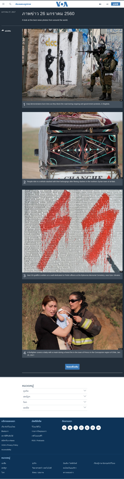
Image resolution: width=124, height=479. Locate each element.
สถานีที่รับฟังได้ (7, 436)
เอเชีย (3, 463)
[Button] (6, 31)
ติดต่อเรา (5, 431)
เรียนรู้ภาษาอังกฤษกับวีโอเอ (104, 463)
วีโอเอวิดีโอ (36, 427)
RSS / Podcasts (38, 440)
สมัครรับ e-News (8, 440)
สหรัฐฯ (4, 468)
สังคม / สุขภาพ (38, 472)
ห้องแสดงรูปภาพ (23, 4)
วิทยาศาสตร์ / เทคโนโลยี (41, 468)
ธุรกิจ (34, 463)
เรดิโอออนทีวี (37, 436)
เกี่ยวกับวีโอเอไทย (8, 427)
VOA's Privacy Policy (9, 445)
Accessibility (6, 450)
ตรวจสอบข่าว (68, 472)
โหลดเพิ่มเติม (72, 366)
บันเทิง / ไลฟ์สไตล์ (70, 463)
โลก (3, 472)
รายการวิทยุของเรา (39, 431)
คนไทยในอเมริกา (70, 468)
